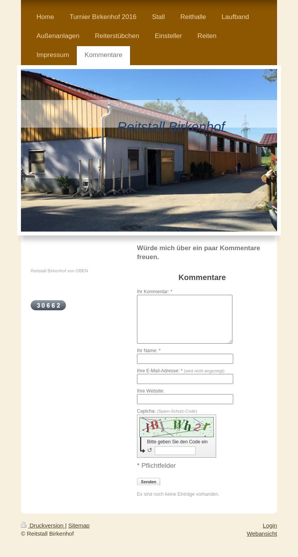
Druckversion (43, 525)
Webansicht (262, 533)
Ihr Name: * (149, 350)
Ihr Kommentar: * (154, 291)
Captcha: (167, 411)
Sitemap (79, 525)
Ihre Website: (150, 391)
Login (270, 525)
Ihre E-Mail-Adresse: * (180, 371)
